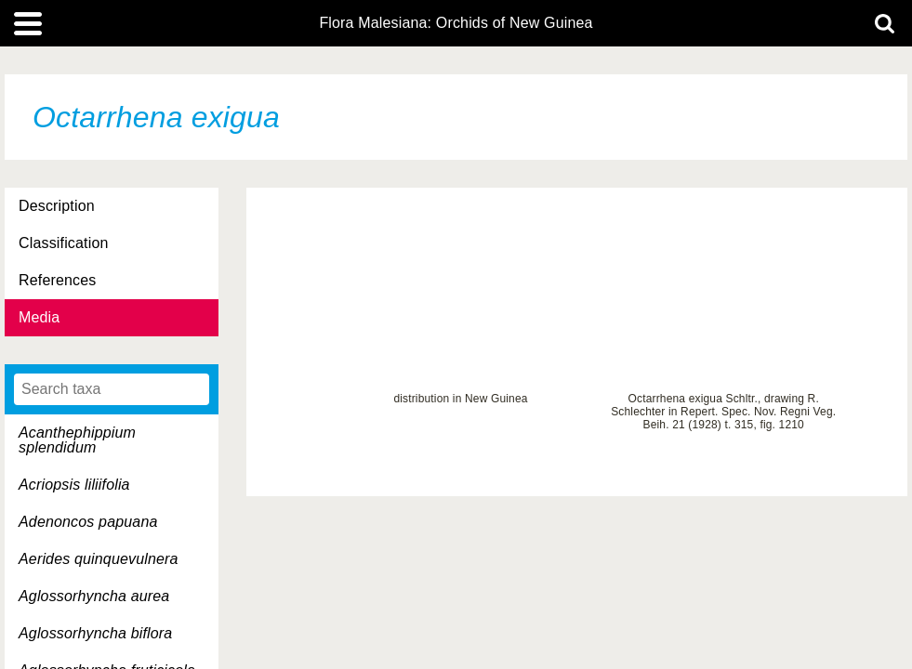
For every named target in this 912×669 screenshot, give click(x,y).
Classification (64, 243)
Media (39, 317)
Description (57, 206)
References (57, 280)
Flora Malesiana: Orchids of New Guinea (455, 23)
